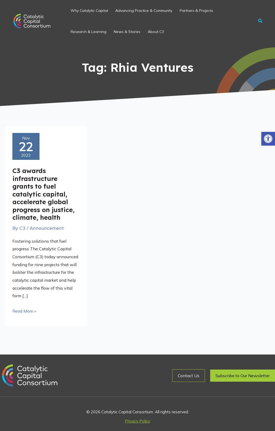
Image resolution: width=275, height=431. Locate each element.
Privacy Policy (137, 421)
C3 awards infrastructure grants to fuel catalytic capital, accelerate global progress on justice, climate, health (43, 194)
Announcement (47, 228)
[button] (268, 139)
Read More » (24, 310)
